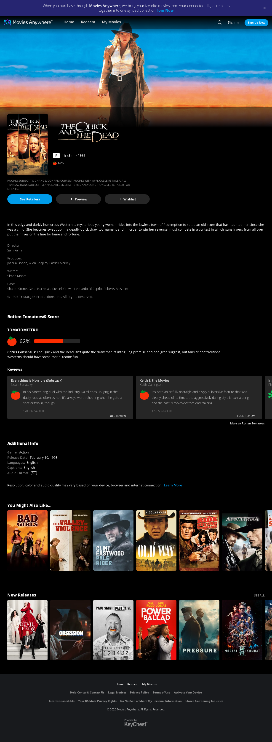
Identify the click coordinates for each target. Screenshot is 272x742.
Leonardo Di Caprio (88, 288)
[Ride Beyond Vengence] (199, 540)
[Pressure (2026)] (199, 630)
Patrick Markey (59, 263)
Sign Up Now (256, 22)
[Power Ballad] (156, 630)
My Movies (111, 21)
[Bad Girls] (27, 540)
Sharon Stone (17, 288)
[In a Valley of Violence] (70, 540)
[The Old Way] (156, 540)
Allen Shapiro (38, 263)
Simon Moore (17, 276)
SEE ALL (259, 595)
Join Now (165, 10)
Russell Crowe (62, 288)
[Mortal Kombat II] (242, 630)
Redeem (88, 21)
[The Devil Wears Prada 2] (27, 630)
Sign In (233, 22)
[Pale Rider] (113, 540)
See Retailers (30, 199)
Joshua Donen (17, 263)
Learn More (173, 485)
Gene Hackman (40, 288)
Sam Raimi (14, 250)
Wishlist (127, 199)
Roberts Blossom (116, 288)
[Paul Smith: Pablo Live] (113, 630)
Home (69, 21)
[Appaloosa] (242, 540)
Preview (78, 199)
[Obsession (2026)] (70, 630)
